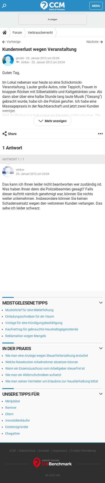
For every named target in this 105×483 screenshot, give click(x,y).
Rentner (10, 407)
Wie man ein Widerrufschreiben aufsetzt (33, 375)
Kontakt (44, 450)
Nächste (92, 42)
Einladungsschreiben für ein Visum (29, 316)
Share (12, 134)
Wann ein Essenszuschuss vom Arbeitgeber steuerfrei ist (45, 368)
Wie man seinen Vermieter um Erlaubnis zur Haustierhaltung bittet (51, 381)
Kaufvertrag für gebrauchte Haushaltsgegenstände (41, 329)
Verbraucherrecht (40, 32)
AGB (12, 450)
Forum (17, 32)
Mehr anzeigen (55, 121)
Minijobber (12, 401)
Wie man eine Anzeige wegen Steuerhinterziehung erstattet (46, 355)
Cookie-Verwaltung (83, 450)
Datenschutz (27, 450)
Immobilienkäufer (17, 420)
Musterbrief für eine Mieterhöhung (29, 310)
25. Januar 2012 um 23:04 (48, 62)
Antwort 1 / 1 (13, 159)
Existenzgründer (16, 427)
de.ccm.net (52, 475)
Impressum (60, 450)
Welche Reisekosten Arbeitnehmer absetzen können (41, 362)
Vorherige (13, 42)
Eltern (9, 414)
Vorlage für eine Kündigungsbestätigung (33, 323)
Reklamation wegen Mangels (25, 336)
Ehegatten (12, 433)
